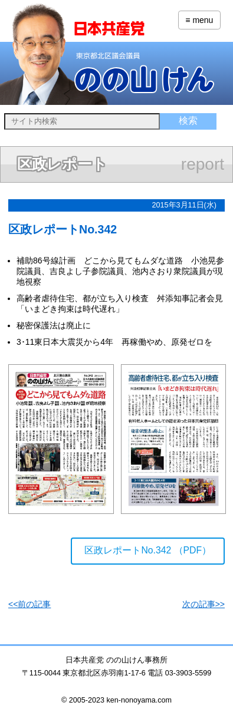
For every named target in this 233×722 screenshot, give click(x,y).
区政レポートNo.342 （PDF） (147, 550)
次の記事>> (203, 604)
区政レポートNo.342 (62, 229)
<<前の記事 (29, 604)
